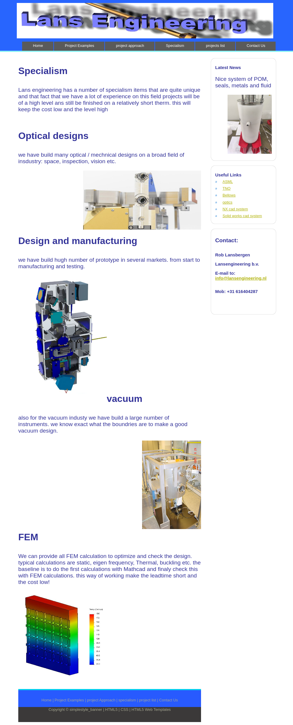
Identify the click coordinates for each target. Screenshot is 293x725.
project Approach (101, 700)
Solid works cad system (242, 216)
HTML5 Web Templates (151, 709)
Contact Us (256, 45)
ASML (228, 181)
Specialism (175, 45)
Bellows (229, 195)
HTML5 (111, 709)
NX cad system (235, 209)
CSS (124, 709)
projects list (215, 45)
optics (227, 202)
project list (147, 700)
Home (38, 45)
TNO (227, 188)
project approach (130, 45)
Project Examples (79, 45)
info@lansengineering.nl (240, 278)
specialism (127, 700)
